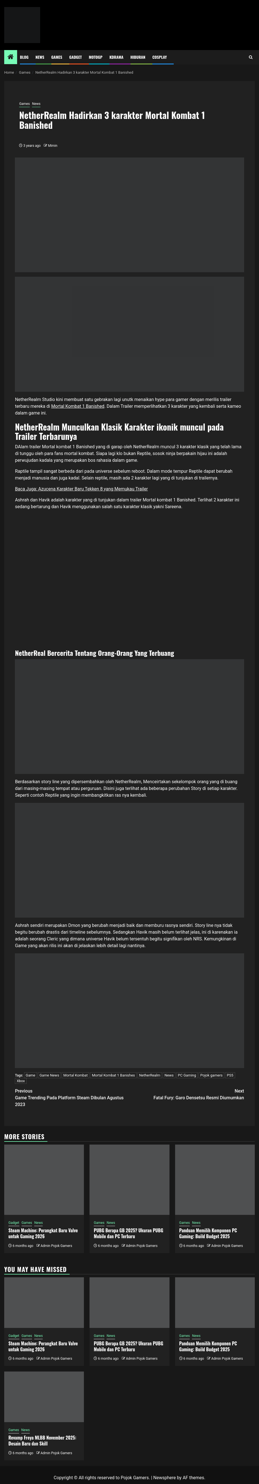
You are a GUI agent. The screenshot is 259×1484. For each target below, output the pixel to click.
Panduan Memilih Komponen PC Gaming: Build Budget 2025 (208, 1233)
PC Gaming (187, 1075)
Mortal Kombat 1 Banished (77, 406)
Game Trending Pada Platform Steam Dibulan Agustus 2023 (72, 1097)
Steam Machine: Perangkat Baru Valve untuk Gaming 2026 (43, 1233)
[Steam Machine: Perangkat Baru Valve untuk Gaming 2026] (44, 1180)
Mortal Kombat (75, 1075)
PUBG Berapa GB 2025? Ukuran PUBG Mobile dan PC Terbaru (128, 1233)
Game (30, 1075)
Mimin (52, 146)
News (40, 57)
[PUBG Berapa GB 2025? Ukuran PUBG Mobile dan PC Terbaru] (129, 1180)
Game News (49, 1075)
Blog (24, 57)
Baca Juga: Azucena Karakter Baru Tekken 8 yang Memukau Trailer (81, 489)
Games (56, 57)
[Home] (11, 57)
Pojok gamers (211, 1075)
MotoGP (95, 57)
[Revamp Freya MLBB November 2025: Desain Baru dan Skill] (44, 1397)
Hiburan (137, 57)
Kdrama (116, 57)
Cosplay (159, 57)
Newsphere (164, 1477)
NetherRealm (149, 1075)
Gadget (75, 57)
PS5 (230, 1075)
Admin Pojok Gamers (56, 1246)
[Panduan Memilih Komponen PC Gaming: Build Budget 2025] (215, 1180)
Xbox (21, 1081)
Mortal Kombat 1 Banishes (113, 1075)
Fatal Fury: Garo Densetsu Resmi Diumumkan (187, 1094)
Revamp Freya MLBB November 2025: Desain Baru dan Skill (42, 1440)
